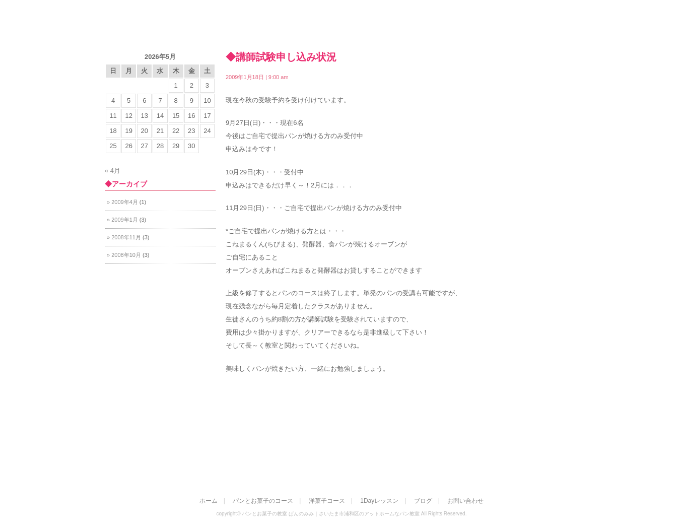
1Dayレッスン (379, 500)
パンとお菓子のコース (377, 28)
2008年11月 (126, 237)
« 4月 (112, 170)
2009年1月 (124, 220)
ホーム (304, 28)
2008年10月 (126, 255)
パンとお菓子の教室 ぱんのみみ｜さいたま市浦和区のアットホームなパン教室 (163, 24)
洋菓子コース (459, 28)
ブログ (423, 500)
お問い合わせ (538, 28)
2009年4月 (124, 202)
